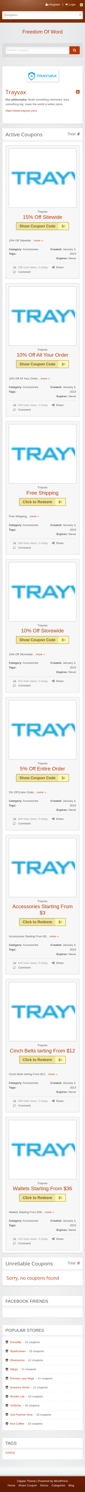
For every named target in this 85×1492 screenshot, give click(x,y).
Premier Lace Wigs (22, 1378)
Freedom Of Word (42, 32)
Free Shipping (42, 493)
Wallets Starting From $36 (42, 1188)
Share (58, 267)
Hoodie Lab (17, 1396)
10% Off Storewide (42, 630)
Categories (58, 1485)
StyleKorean (17, 1351)
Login (70, 4)
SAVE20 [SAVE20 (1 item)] (10, 1452)
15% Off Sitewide (42, 217)
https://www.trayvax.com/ (21, 110)
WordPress (61, 1481)
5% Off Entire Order (42, 768)
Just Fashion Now (21, 1414)
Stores (44, 1485)
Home (11, 1485)
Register (52, 4)
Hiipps (14, 1369)
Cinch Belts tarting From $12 (42, 1051)
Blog (71, 1485)
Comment (22, 271)
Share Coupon (28, 1485)
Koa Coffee (17, 1423)
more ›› (38, 240)
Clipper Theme (26, 1481)
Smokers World (19, 1387)
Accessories (30, 249)
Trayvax (42, 211)
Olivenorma (17, 1360)
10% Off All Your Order (42, 355)
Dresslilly (15, 1342)
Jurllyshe (15, 1405)
